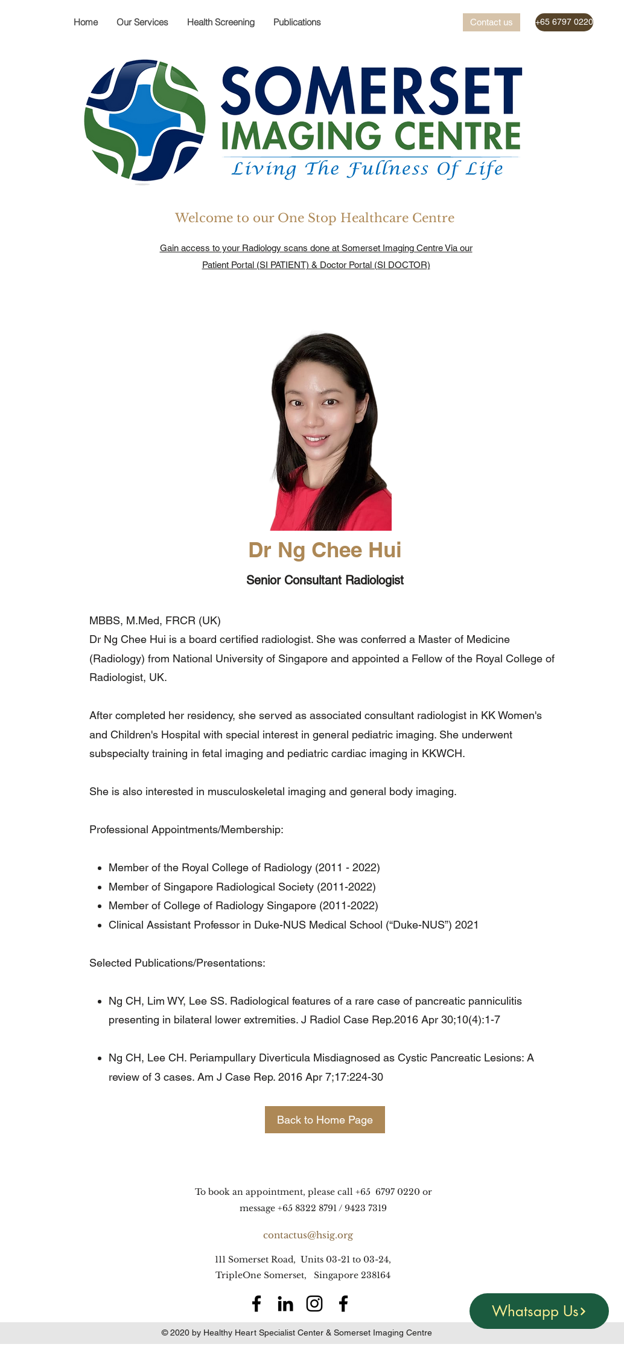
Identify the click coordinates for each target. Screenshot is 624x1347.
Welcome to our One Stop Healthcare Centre (316, 218)
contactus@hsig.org (308, 1235)
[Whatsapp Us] (539, 1311)
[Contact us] (491, 22)
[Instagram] (314, 1303)
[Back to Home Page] (325, 1119)
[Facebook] (256, 1303)
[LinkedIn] (285, 1303)
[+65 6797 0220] (564, 22)
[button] (220, 22)
